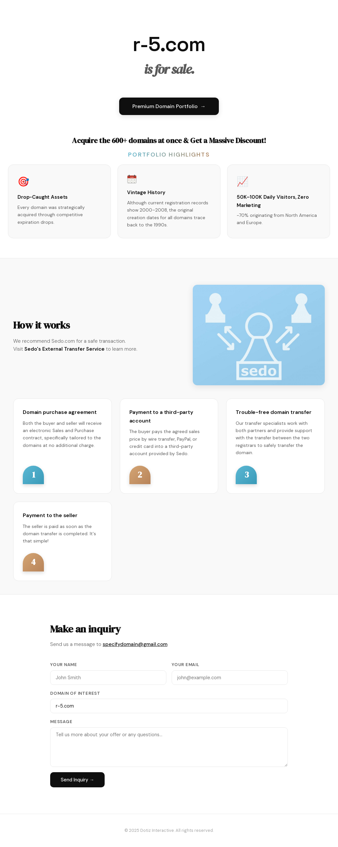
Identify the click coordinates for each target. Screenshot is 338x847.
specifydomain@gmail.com (135, 644)
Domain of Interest (75, 693)
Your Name (63, 664)
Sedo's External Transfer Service (64, 349)
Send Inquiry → (77, 780)
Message (61, 721)
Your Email (185, 664)
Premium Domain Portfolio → (169, 106)
